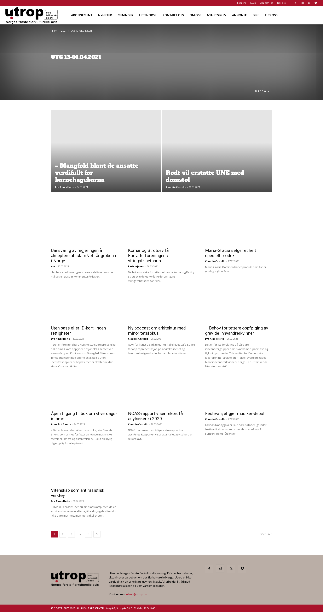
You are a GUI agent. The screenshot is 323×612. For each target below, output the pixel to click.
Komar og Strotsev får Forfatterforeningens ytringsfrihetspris (149, 255)
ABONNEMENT (81, 15)
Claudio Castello (176, 187)
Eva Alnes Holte (64, 187)
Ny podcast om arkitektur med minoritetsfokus (157, 331)
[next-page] (96, 534)
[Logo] (31, 15)
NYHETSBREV (216, 15)
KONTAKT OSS (173, 15)
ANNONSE (239, 15)
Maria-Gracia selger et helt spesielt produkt (230, 253)
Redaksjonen (136, 266)
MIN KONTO (266, 2)
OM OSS (195, 15)
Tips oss (281, 2)
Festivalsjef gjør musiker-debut (235, 413)
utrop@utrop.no (136, 594)
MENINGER (125, 15)
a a (53, 266)
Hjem (54, 30)
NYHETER (105, 15)
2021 (64, 30)
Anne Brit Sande (61, 424)
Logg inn (242, 2)
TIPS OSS (271, 15)
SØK (256, 15)
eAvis (253, 2)
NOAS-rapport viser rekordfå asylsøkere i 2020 (155, 416)
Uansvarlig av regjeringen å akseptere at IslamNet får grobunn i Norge (83, 255)
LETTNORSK (148, 15)
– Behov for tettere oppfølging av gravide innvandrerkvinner (236, 331)
